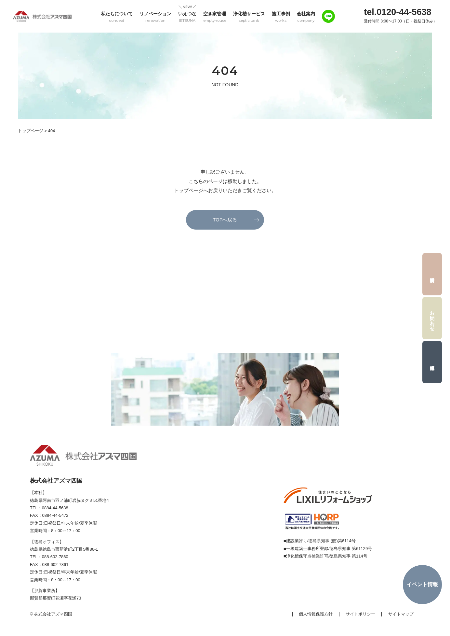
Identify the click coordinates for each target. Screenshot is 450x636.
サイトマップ (401, 614)
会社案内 (306, 16)
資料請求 (432, 274)
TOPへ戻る (225, 219)
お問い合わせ (432, 318)
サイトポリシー (360, 614)
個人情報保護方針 (316, 614)
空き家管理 (214, 16)
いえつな (187, 16)
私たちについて (117, 16)
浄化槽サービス (249, 16)
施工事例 (281, 16)
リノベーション (155, 16)
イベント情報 (422, 584)
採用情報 (432, 362)
